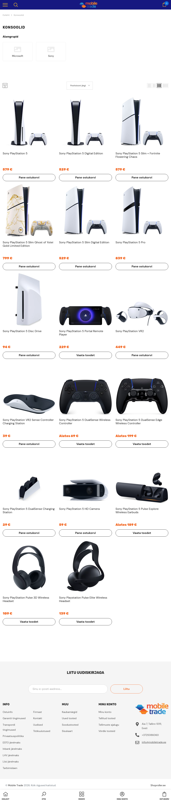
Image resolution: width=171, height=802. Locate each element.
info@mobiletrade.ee (154, 742)
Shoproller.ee (158, 785)
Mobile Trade (15, 785)
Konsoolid (19, 15)
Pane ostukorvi (29, 177)
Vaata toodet (85, 355)
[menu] (5, 4)
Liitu (126, 689)
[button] (149, 85)
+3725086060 (150, 735)
